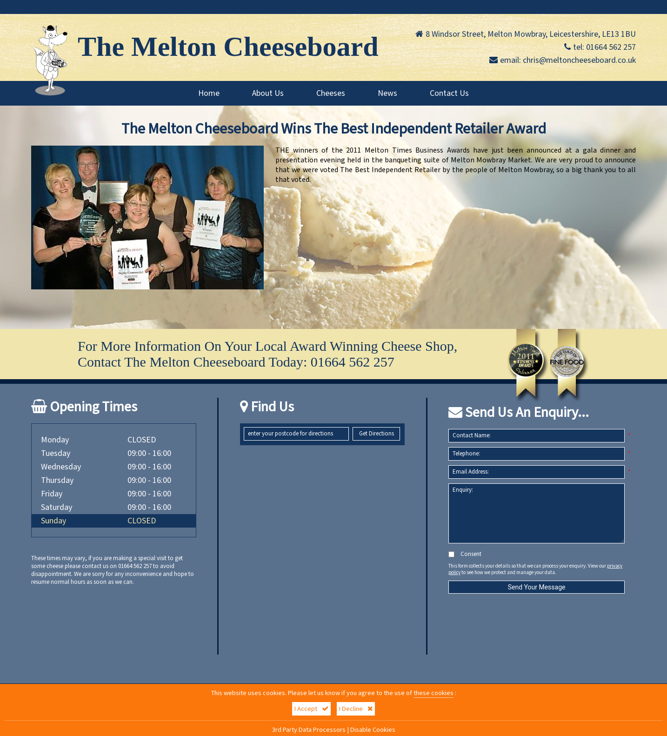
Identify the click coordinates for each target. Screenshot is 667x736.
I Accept (311, 708)
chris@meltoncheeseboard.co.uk (579, 60)
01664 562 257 (611, 47)
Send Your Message (537, 587)
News (387, 93)
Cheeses (330, 93)
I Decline (356, 708)
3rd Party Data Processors (309, 729)
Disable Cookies (372, 729)
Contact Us (449, 93)
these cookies (434, 693)
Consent (464, 554)
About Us (268, 93)
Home (209, 93)
